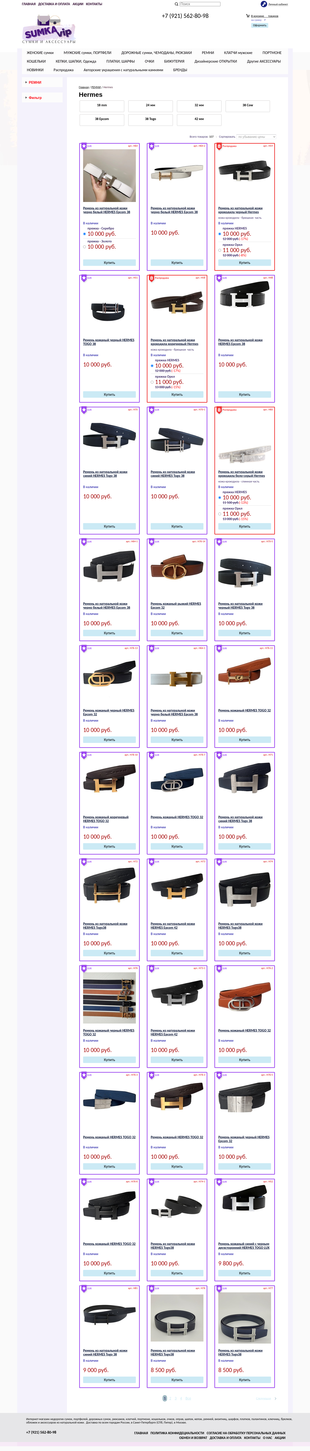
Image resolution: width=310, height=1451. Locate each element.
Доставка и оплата (54, 4)
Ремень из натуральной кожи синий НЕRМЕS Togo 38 (105, 474)
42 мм (199, 119)
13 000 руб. (163, 387)
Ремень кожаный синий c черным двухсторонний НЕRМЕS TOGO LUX (244, 1246)
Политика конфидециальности (177, 1433)
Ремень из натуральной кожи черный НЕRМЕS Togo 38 (240, 606)
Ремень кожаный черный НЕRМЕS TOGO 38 (108, 342)
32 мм (199, 105)
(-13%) (243, 502)
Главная (29, 4)
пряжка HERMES (235, 228)
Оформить (260, 25)
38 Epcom (102, 119)
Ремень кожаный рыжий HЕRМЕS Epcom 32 (176, 606)
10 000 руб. (101, 234)
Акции (78, 4)
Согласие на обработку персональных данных (246, 1433)
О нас (267, 1438)
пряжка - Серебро (100, 228)
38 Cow (248, 105)
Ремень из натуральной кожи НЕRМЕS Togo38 (105, 926)
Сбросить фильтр (42, 328)
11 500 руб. (231, 502)
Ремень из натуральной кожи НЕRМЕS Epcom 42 (173, 926)
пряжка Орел (232, 245)
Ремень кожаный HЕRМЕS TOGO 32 (244, 710)
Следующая (263, 1398)
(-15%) (175, 387)
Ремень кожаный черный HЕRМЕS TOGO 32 (108, 1032)
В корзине (264, 16)
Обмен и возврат (193, 1438)
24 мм (150, 105)
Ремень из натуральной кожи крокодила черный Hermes (240, 210)
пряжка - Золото (99, 241)
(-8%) (242, 255)
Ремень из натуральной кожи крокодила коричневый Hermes (174, 342)
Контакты (94, 4)
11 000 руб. (237, 251)
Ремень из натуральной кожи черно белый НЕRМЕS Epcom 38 (106, 210)
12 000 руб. (231, 239)
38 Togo (150, 119)
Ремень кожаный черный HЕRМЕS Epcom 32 (108, 712)
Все (188, 1398)
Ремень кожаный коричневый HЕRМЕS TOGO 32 (106, 819)
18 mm (102, 105)
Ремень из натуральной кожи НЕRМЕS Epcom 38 (240, 342)
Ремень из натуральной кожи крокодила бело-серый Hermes (241, 474)
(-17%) (243, 239)
